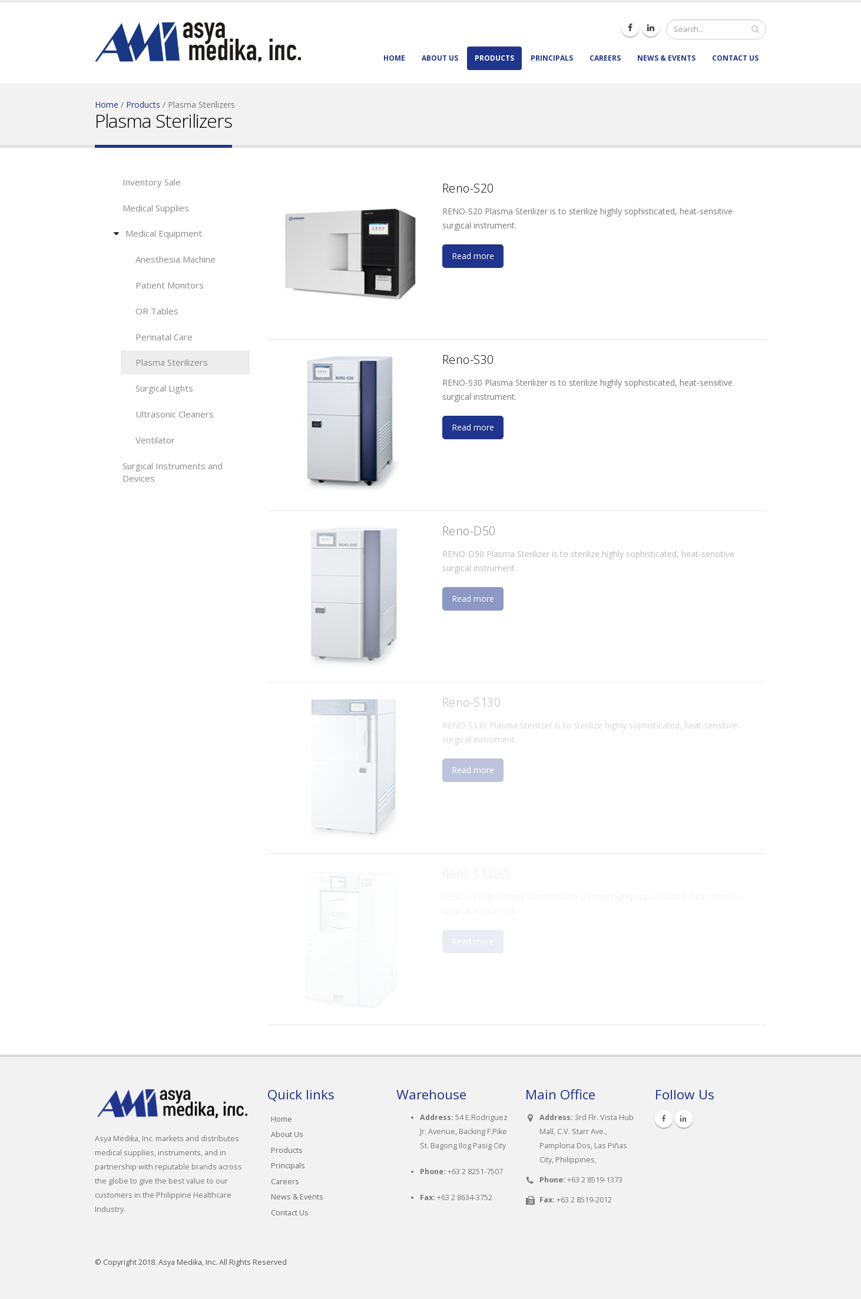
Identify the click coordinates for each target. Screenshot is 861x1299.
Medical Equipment (163, 233)
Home (394, 58)
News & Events (666, 58)
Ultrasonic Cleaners (174, 414)
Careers (605, 58)
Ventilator (155, 440)
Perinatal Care (164, 337)
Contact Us (735, 58)
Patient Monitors (169, 285)
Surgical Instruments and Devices (172, 472)
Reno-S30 (468, 359)
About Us (440, 58)
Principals (552, 58)
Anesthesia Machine (175, 259)
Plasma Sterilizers (171, 362)
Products (494, 58)
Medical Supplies (155, 208)
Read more (473, 255)
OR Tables (156, 311)
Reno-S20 (468, 188)
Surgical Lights (164, 388)
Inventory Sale (151, 182)
